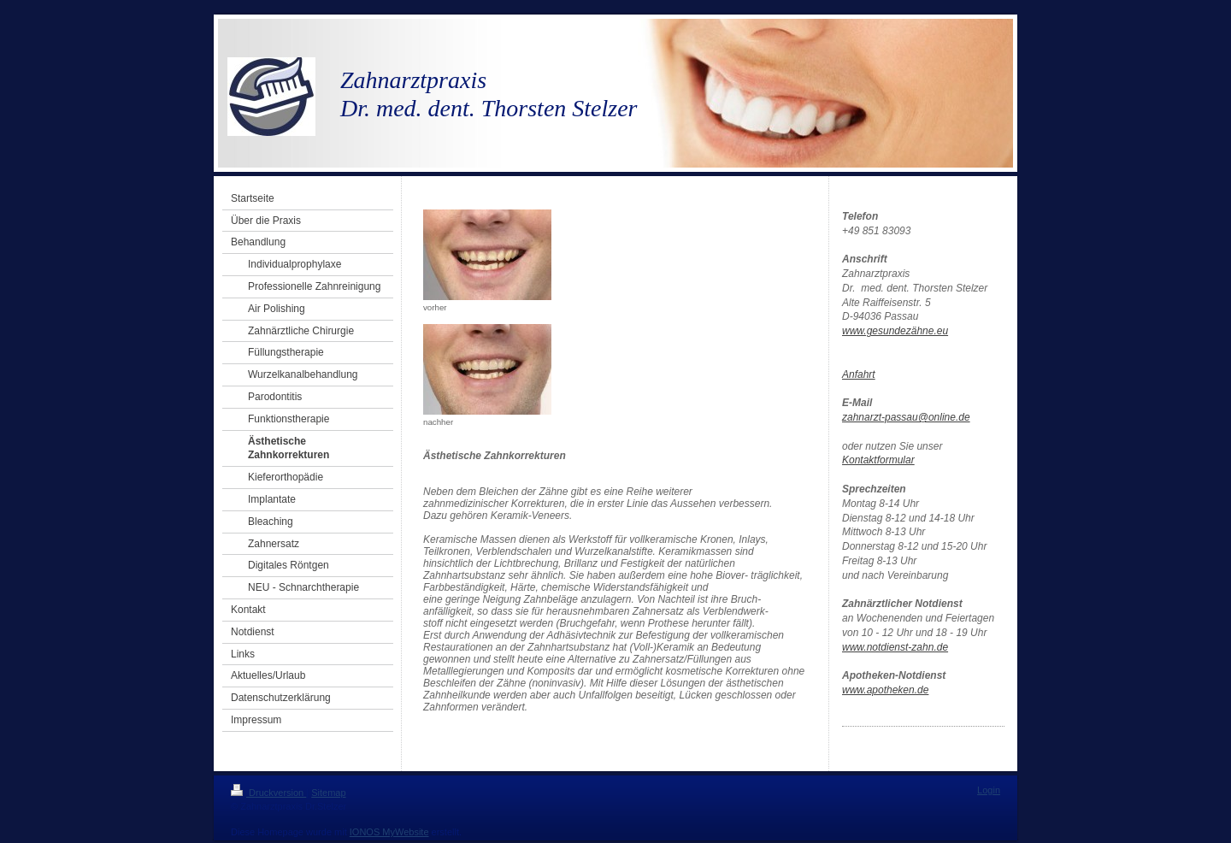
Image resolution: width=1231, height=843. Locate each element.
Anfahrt (858, 374)
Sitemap (328, 792)
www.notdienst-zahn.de (895, 647)
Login (988, 790)
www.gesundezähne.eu (895, 331)
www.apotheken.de (885, 690)
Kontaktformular (878, 460)
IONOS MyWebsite (389, 832)
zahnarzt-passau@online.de (906, 417)
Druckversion (268, 792)
